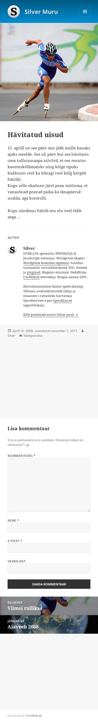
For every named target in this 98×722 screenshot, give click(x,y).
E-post (15, 541)
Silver (12, 335)
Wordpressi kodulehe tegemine (46, 263)
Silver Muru (41, 11)
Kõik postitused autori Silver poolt (49, 314)
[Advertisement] (39, 374)
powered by (25, 715)
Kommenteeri (22, 455)
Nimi (13, 520)
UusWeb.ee (31, 277)
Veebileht (17, 561)
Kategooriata (33, 335)
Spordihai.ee (62, 300)
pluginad (33, 272)
